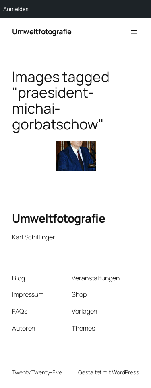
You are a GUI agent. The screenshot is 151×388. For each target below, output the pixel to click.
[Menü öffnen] (134, 32)
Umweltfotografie (41, 31)
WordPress (125, 372)
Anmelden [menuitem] (16, 9)
